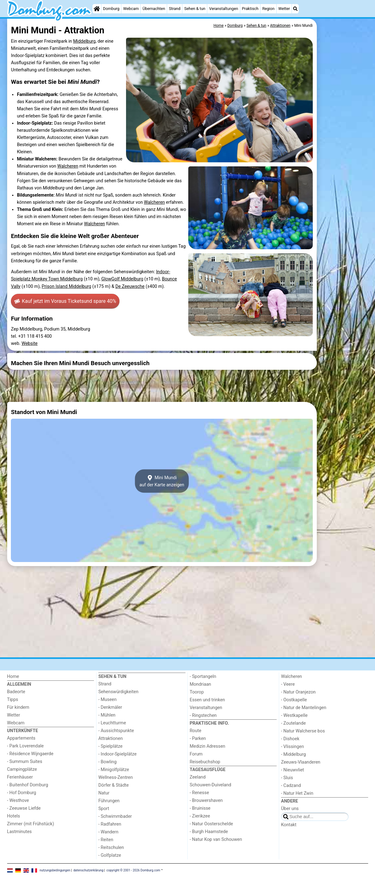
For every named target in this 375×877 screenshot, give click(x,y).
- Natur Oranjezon (298, 692)
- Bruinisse (200, 808)
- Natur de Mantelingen (303, 707)
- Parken (198, 738)
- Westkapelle (294, 715)
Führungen (109, 800)
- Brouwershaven (206, 800)
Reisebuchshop (205, 762)
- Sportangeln (203, 676)
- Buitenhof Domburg (27, 785)
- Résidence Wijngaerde (30, 753)
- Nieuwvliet (292, 770)
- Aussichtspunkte (116, 730)
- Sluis (287, 777)
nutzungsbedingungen (55, 870)
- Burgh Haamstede (209, 831)
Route (195, 730)
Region (268, 8)
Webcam (131, 8)
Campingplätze (22, 769)
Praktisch (250, 8)
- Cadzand (291, 785)
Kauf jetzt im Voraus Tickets (65, 301)
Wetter (284, 8)
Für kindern (18, 707)
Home (13, 676)
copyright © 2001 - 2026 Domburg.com (133, 870)
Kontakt (289, 824)
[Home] (96, 8)
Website (29, 343)
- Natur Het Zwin (297, 793)
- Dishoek (290, 738)
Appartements (21, 738)
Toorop (197, 692)
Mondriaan (200, 684)
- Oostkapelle (294, 700)
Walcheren (67, 166)
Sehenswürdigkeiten (118, 691)
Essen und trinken (207, 700)
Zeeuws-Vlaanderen (300, 762)
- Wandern (108, 832)
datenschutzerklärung (88, 870)
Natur (104, 793)
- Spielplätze (110, 746)
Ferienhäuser (20, 777)
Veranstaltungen (223, 8)
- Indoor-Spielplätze (117, 754)
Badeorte (16, 691)
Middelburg (84, 41)
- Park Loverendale (25, 746)
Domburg (111, 8)
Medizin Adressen (207, 746)
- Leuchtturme (112, 723)
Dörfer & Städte (113, 785)
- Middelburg (293, 754)
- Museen (107, 699)
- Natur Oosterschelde (211, 824)
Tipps (12, 699)
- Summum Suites (24, 761)
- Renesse (199, 792)
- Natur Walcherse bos (303, 731)
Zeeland (198, 777)
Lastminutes (19, 831)
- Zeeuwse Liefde (24, 808)
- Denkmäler (110, 707)
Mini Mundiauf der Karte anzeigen (161, 481)
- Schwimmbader (115, 816)
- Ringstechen (203, 715)
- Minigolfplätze (113, 769)
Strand (174, 8)
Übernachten (154, 8)
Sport (103, 808)
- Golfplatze (109, 855)
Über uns (290, 808)
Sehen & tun (194, 8)
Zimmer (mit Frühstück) (30, 824)
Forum (196, 754)
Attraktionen (110, 738)
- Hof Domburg (21, 792)
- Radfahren (109, 824)
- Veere (288, 684)
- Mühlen (106, 715)
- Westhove (18, 800)
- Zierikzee (200, 816)
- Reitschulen (111, 847)
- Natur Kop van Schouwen (216, 839)
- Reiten (105, 839)
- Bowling (107, 762)
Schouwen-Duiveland (210, 785)
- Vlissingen (292, 746)
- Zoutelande (293, 723)
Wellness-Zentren (115, 777)
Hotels (13, 816)
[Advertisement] (343, 162)
